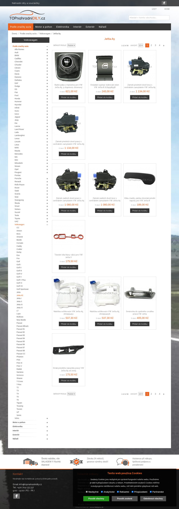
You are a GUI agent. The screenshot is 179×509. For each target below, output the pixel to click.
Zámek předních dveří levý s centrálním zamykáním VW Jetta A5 (124, 81)
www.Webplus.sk (96, 507)
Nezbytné (92, 492)
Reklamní (123, 492)
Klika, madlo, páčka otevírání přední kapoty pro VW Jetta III (124, 131)
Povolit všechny (96, 499)
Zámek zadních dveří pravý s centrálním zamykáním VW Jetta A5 (65, 131)
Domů (14, 34)
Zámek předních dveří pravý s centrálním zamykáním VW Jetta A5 (153, 81)
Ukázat (133, 45)
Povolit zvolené (124, 499)
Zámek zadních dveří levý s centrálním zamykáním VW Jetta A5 (95, 131)
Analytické (107, 492)
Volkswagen (44, 34)
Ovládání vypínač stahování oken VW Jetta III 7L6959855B (95, 81)
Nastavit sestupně (78, 45)
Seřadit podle (59, 45)
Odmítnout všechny (153, 499)
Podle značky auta (28, 34)
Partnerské (157, 492)
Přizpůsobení (139, 492)
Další (164, 45)
